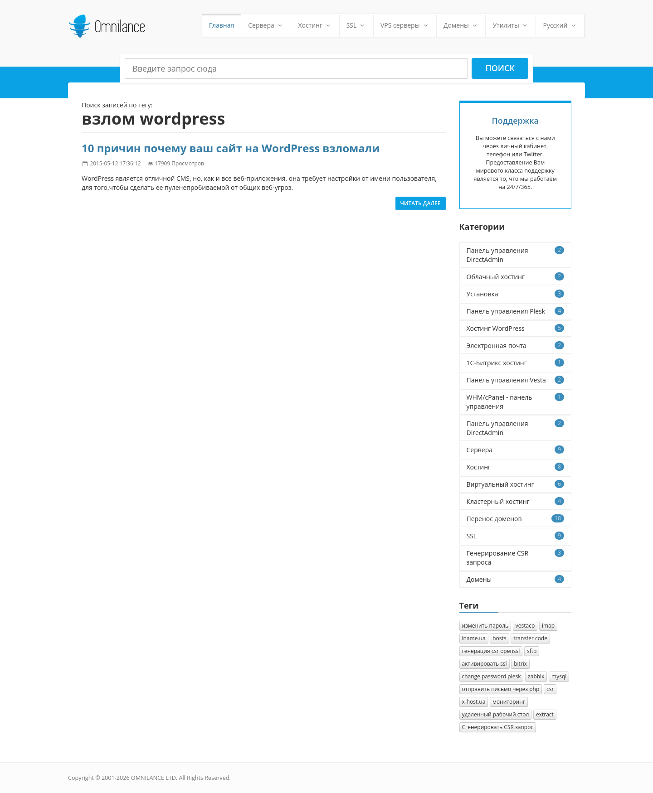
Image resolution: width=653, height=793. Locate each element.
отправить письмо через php (501, 689)
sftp (531, 651)
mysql (558, 676)
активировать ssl (484, 663)
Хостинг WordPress (516, 328)
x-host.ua (474, 702)
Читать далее (420, 203)
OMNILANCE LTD (153, 778)
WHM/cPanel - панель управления (516, 402)
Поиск (500, 68)
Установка (516, 294)
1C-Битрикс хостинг (516, 362)
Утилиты (510, 25)
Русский (560, 25)
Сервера (266, 25)
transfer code (530, 638)
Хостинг (315, 25)
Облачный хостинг (516, 276)
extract (545, 714)
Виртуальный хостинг (516, 484)
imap (548, 625)
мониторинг (508, 702)
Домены (460, 25)
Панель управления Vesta (516, 380)
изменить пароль (485, 625)
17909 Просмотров (179, 163)
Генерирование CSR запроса (516, 557)
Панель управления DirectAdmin (516, 255)
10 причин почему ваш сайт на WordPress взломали (231, 147)
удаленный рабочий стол (495, 714)
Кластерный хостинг (516, 501)
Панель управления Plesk (516, 311)
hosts (499, 638)
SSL (356, 25)
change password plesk (491, 676)
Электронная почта (516, 345)
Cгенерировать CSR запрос (498, 727)
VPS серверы (404, 25)
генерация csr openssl (491, 651)
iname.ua (474, 638)
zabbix (536, 676)
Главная (221, 25)
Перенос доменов (516, 518)
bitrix (520, 663)
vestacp (525, 625)
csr (550, 689)
